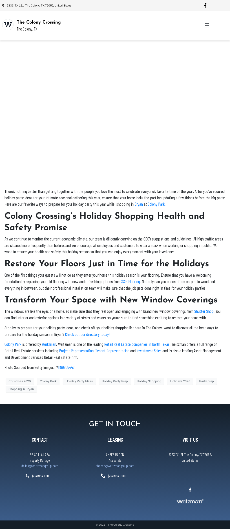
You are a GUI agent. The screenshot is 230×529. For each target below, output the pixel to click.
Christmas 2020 (20, 381)
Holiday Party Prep (115, 381)
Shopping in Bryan (21, 389)
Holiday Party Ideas (79, 381)
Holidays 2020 (180, 381)
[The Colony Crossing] (7, 24)
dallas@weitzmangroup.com (39, 465)
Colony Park (48, 381)
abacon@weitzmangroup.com (115, 465)
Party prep (206, 381)
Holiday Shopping (149, 381)
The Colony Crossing (39, 22)
